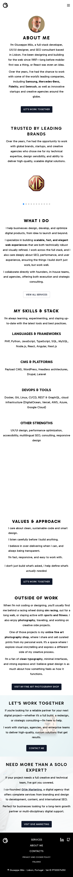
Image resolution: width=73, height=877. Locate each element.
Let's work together (36, 109)
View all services (36, 294)
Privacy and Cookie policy (36, 857)
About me (36, 845)
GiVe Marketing (31, 789)
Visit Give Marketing (36, 824)
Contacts (36, 851)
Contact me (36, 748)
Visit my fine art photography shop (36, 686)
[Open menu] (68, 5)
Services (36, 839)
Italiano (36, 862)
